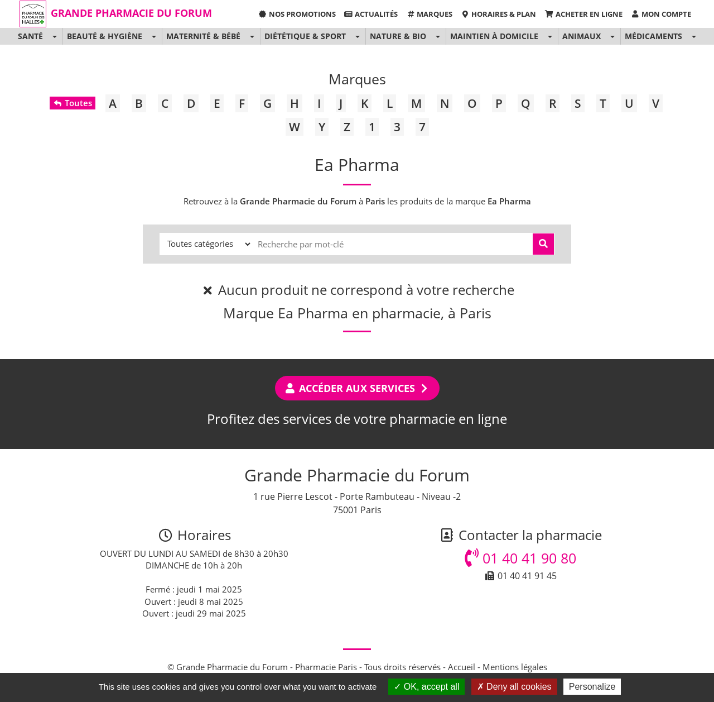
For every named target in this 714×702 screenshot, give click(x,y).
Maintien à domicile (494, 36)
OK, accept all (426, 686)
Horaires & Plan (498, 14)
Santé (30, 36)
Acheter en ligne (583, 14)
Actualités (371, 14)
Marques (429, 14)
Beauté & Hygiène (104, 36)
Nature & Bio (398, 36)
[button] (54, 36)
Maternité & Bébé (203, 36)
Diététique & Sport (305, 36)
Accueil (461, 666)
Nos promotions (296, 14)
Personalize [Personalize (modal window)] (592, 686)
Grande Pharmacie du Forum (131, 13)
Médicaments (653, 36)
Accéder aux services (357, 388)
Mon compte (661, 14)
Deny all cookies (514, 686)
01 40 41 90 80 (520, 557)
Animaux (581, 36)
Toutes (72, 102)
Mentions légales (515, 666)
